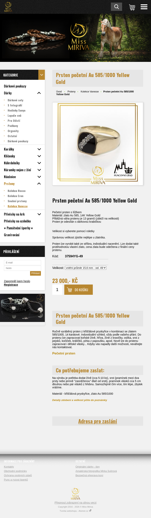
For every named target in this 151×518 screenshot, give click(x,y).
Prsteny (71, 91)
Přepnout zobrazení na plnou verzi (75, 502)
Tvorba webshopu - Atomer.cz (75, 511)
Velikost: (58, 268)
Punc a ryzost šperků (16, 479)
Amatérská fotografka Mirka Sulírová (96, 471)
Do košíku (81, 289)
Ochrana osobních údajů (18, 475)
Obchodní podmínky (15, 471)
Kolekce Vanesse (90, 91)
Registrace (11, 284)
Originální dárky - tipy (88, 466)
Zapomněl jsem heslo (17, 281)
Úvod (59, 91)
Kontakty (9, 466)
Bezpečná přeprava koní (89, 475)
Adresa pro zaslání (97, 421)
